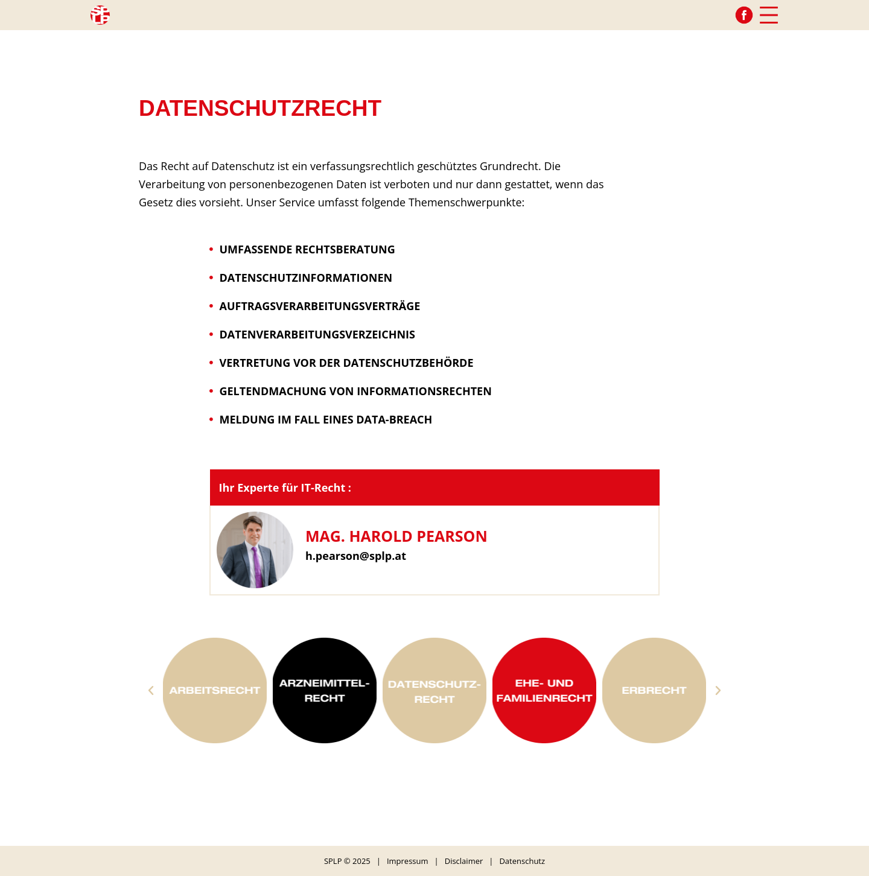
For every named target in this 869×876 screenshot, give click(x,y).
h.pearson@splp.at (355, 555)
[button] (151, 691)
